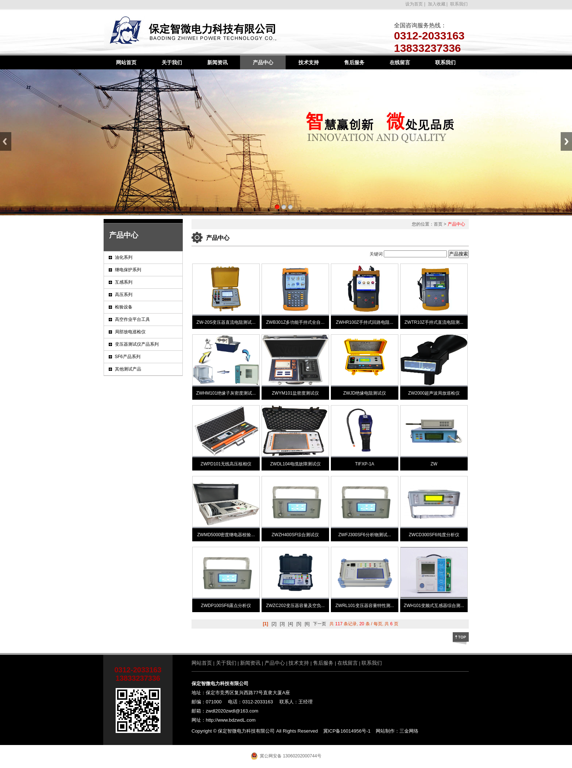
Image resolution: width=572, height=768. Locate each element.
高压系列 (123, 294)
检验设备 (123, 307)
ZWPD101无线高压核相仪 (226, 463)
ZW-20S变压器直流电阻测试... (226, 322)
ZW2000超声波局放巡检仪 (434, 393)
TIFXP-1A (364, 463)
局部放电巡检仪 (130, 331)
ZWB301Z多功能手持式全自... (295, 322)
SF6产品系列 (127, 356)
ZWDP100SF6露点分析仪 (226, 605)
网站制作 (385, 731)
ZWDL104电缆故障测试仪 (295, 463)
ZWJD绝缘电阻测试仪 (364, 393)
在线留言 (400, 62)
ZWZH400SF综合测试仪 (295, 534)
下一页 (319, 623)
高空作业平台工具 (132, 319)
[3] (282, 623)
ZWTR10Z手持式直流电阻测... (434, 322)
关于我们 (172, 62)
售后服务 (354, 62)
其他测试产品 (128, 369)
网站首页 (126, 62)
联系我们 (459, 4)
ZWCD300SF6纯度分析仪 (434, 534)
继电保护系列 (128, 269)
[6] (307, 623)
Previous (5, 141)
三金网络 (408, 731)
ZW (433, 463)
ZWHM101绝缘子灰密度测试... (226, 393)
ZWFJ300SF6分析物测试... (364, 534)
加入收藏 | (437, 4)
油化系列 (123, 257)
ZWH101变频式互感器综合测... (434, 605)
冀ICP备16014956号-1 (347, 731)
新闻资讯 (217, 62)
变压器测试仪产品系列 (137, 344)
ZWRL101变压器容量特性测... (364, 605)
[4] (290, 623)
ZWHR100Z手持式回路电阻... (364, 322)
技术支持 (308, 62)
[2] (273, 623)
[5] (298, 623)
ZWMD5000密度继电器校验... (226, 534)
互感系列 (123, 282)
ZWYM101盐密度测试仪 (295, 393)
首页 (438, 224)
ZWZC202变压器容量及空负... (295, 605)
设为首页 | (415, 4)
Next (566, 141)
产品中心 (263, 62)
